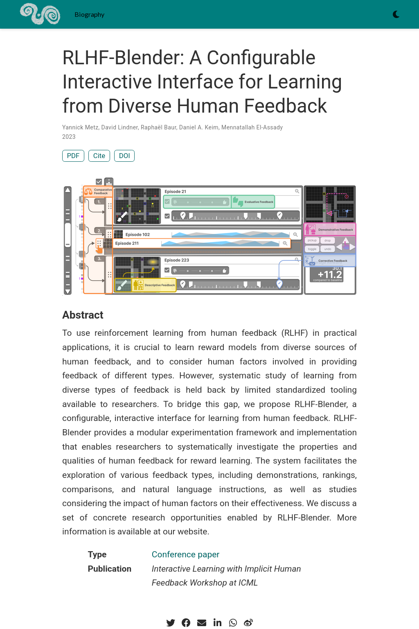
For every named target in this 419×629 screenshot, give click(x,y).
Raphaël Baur (158, 127)
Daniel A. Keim (199, 127)
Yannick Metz (80, 127)
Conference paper (186, 554)
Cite (99, 156)
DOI (124, 156)
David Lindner (119, 127)
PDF (73, 156)
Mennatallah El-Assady (252, 127)
